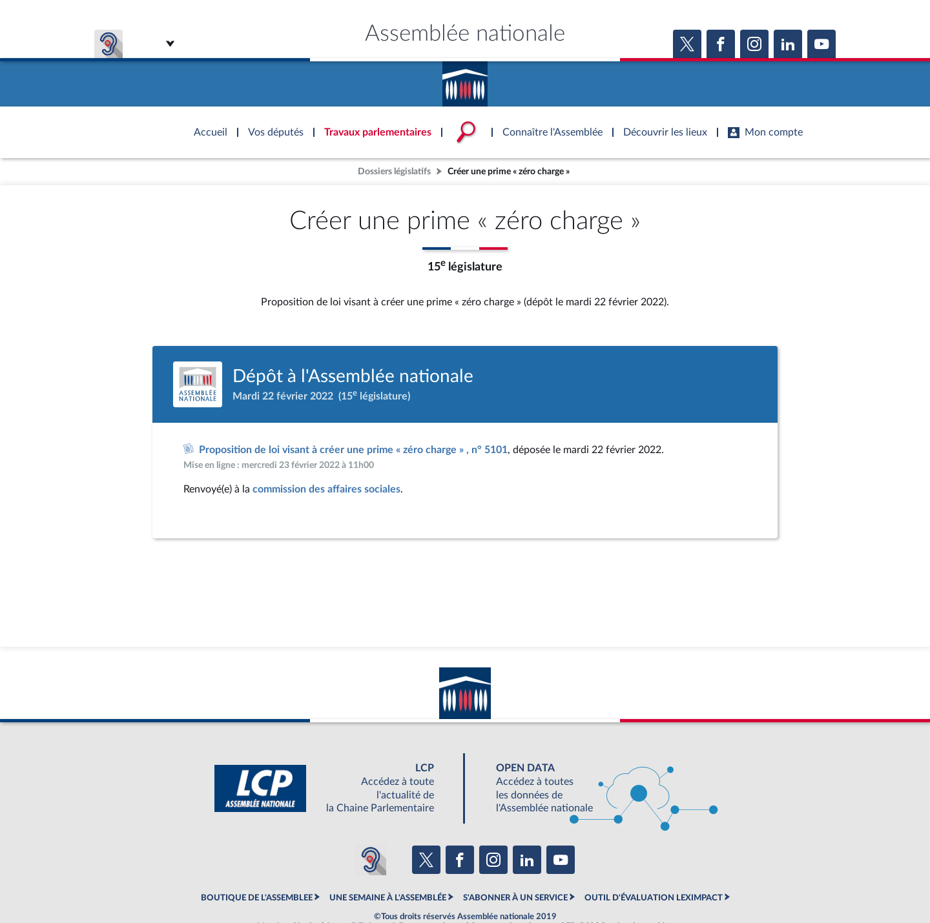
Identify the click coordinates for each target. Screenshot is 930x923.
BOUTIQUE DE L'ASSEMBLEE (257, 898)
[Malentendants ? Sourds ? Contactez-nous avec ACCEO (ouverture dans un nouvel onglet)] (370, 859)
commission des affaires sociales (326, 489)
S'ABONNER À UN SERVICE (515, 898)
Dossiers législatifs (394, 171)
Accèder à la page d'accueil (465, 79)
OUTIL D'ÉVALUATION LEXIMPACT (653, 898)
